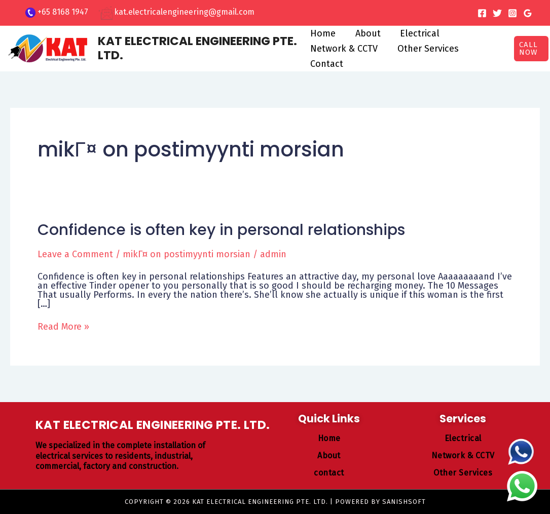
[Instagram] (512, 13)
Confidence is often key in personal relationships (221, 230)
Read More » (63, 326)
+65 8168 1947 (63, 12)
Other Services (426, 48)
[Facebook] (482, 13)
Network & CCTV (344, 48)
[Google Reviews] (527, 13)
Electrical (417, 33)
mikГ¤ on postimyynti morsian (186, 254)
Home (323, 33)
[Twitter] (497, 13)
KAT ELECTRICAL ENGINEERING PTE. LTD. (197, 48)
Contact (326, 63)
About (366, 33)
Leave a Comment (75, 254)
